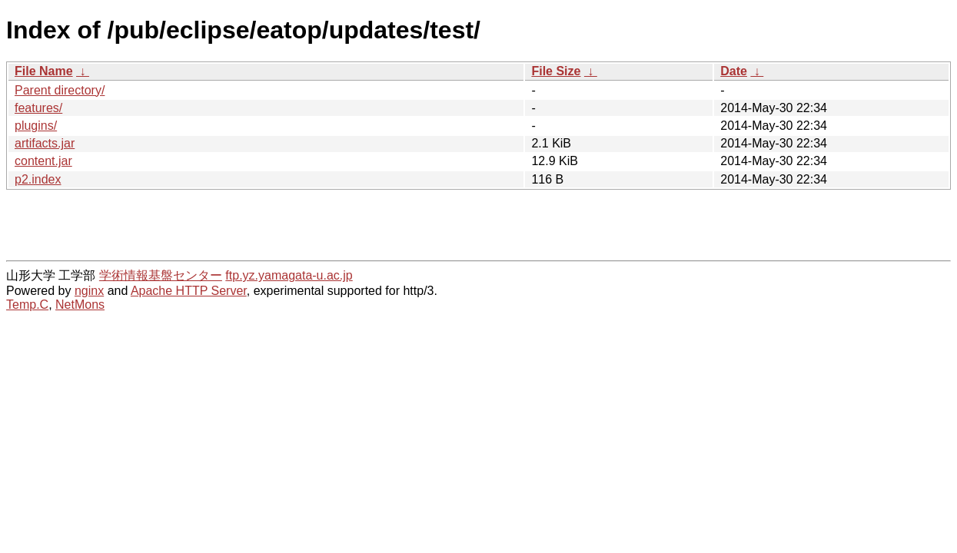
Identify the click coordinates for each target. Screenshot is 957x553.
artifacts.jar (45, 143)
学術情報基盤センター (160, 275)
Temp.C (27, 304)
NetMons (80, 304)
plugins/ (36, 125)
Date (733, 71)
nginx (89, 290)
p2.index (38, 179)
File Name (44, 71)
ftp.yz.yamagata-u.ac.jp (288, 275)
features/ (38, 107)
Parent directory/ (60, 90)
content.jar (43, 160)
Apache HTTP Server (189, 290)
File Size (555, 71)
